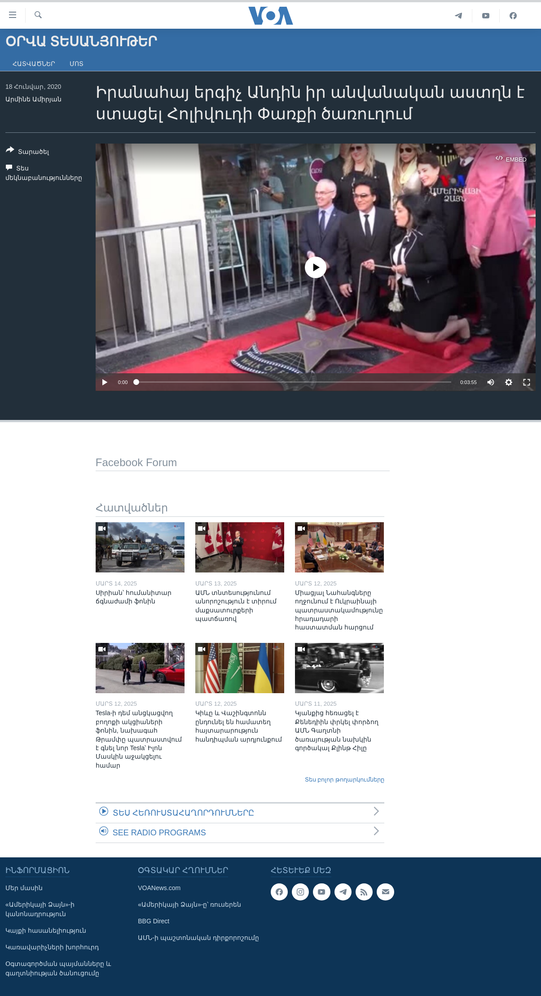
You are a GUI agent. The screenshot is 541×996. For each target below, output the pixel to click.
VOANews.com (159, 887)
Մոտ (77, 63)
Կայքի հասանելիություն (45, 930)
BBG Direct (153, 921)
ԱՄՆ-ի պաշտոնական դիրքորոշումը (198, 937)
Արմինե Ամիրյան (33, 99)
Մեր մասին (24, 887)
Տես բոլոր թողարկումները (344, 779)
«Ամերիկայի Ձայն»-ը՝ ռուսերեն (189, 904)
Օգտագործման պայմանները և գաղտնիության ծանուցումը (58, 968)
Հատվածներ (34, 63)
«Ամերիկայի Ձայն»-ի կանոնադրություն (40, 909)
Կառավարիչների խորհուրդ (52, 947)
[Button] (27, 153)
